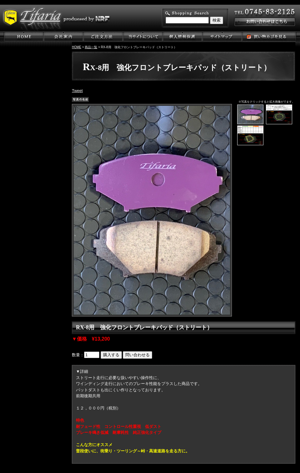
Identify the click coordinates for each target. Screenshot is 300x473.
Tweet (77, 90)
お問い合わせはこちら (264, 18)
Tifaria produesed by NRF (62, 18)
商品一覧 (91, 47)
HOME (76, 47)
